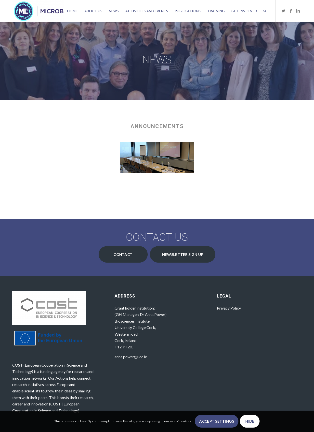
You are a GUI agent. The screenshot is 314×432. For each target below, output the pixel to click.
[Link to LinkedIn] (298, 11)
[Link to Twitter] (283, 11)
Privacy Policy (229, 308)
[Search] (264, 11)
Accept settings (216, 421)
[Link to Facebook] (290, 11)
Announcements (157, 126)
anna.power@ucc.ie (131, 356)
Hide (249, 421)
